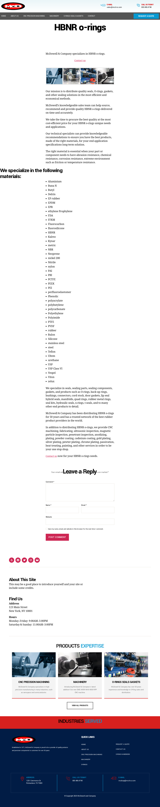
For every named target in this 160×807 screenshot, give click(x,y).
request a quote (122, 744)
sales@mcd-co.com (114, 7)
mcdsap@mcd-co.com (127, 780)
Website (49, 517)
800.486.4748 (146, 7)
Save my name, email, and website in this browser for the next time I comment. (76, 529)
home (83, 744)
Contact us (80, 60)
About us (15, 16)
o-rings (84, 764)
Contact (91, 16)
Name (48, 505)
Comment (50, 482)
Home (3, 16)
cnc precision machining (91, 754)
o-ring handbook (123, 754)
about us (85, 749)
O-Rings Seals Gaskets (73, 16)
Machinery (54, 16)
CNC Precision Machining (34, 16)
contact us (120, 749)
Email (84, 505)
